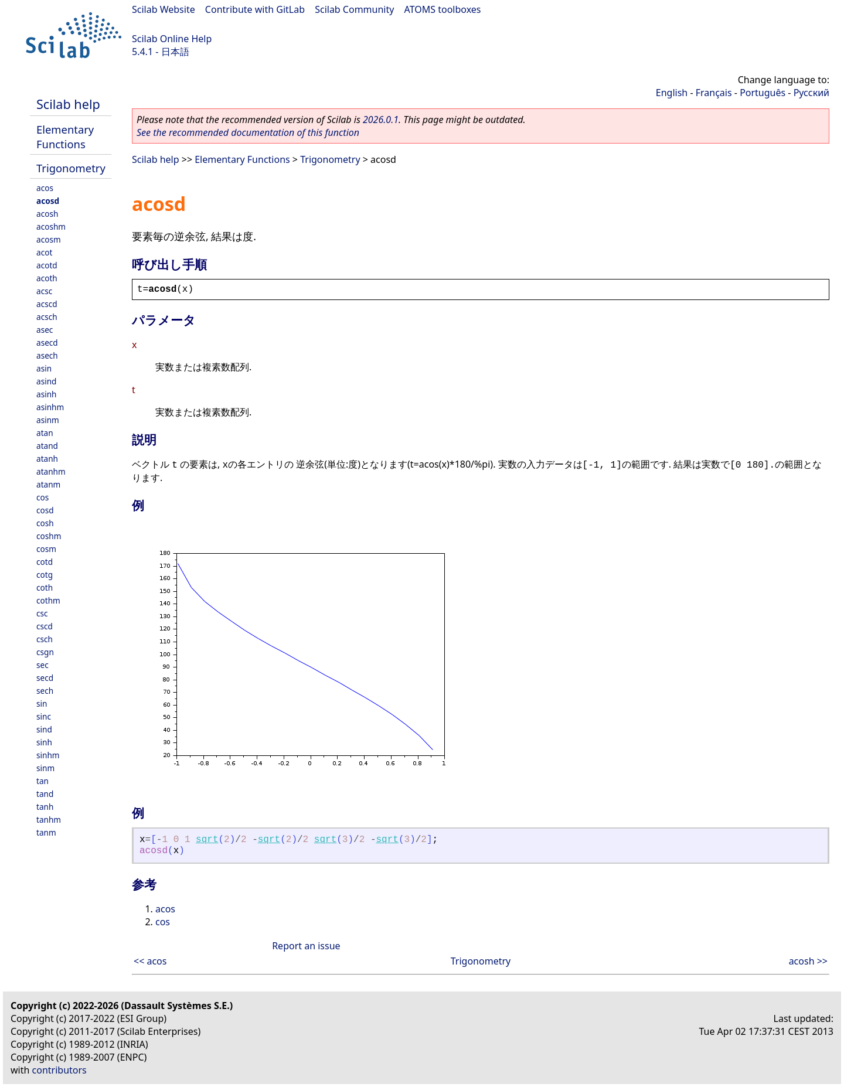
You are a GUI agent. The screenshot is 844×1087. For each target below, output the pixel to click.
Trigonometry (71, 168)
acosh (47, 213)
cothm (48, 600)
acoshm (51, 226)
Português (762, 92)
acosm (48, 239)
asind (46, 381)
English (672, 92)
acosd (47, 200)
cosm (46, 548)
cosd (45, 510)
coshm (48, 535)
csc (42, 613)
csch (44, 639)
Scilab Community (354, 9)
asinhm (50, 407)
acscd (46, 303)
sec (42, 664)
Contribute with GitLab (255, 9)
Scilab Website (163, 9)
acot (44, 252)
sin (41, 703)
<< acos (150, 961)
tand (44, 793)
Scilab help (68, 104)
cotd (44, 561)
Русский (811, 92)
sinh (44, 742)
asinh (46, 394)
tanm (46, 832)
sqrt (207, 839)
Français (714, 92)
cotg (44, 574)
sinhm (48, 755)
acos (44, 187)
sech (44, 690)
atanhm (51, 471)
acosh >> (808, 961)
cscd (44, 626)
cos (42, 497)
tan (42, 780)
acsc (44, 291)
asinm (47, 419)
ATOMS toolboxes (442, 9)
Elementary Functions (65, 136)
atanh (47, 458)
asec (44, 329)
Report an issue (306, 945)
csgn (45, 651)
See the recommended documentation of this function (248, 132)
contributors (59, 1070)
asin (44, 368)
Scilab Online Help (172, 38)
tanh (44, 806)
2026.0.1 (381, 119)
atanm (48, 484)
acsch (46, 316)
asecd (47, 342)
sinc (43, 716)
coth (44, 587)
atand (47, 445)
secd (44, 677)
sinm (45, 767)
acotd (46, 265)
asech (47, 355)
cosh (45, 523)
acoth (46, 278)
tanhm (48, 819)
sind (44, 729)
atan (44, 432)
